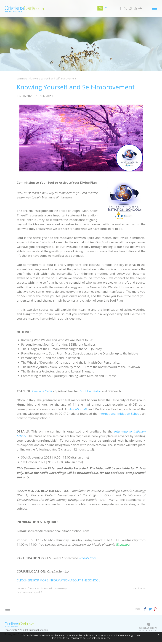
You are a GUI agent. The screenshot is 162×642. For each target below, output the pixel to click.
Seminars (22, 78)
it (106, 8)
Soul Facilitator (90, 392)
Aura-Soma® (78, 410)
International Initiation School (119, 415)
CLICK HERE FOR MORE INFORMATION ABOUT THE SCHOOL (58, 581)
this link (113, 635)
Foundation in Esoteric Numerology (48, 589)
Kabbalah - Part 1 (32, 593)
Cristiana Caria (42, 392)
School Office (87, 559)
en (100, 8)
